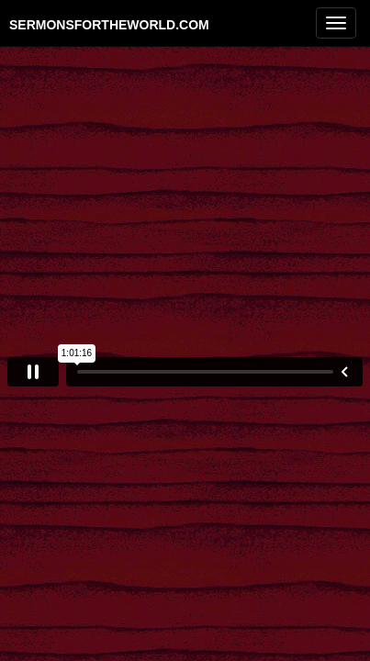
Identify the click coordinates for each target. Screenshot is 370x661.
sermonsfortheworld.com (109, 24)
